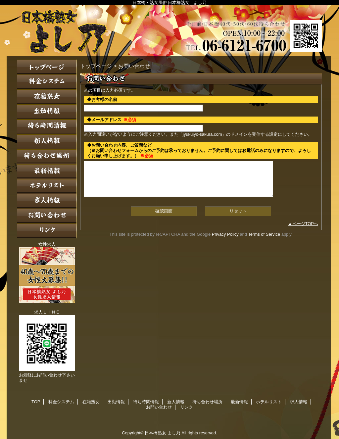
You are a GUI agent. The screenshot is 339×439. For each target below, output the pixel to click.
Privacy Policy (225, 234)
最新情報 (47, 171)
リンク (47, 230)
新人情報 (47, 141)
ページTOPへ (305, 223)
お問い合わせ (47, 216)
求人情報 (47, 201)
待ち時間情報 (47, 126)
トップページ (96, 66)
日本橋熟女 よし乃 (169, 30)
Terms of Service (264, 234)
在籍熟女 (47, 96)
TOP (47, 67)
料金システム (47, 81)
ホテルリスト (47, 186)
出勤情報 (47, 111)
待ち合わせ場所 (47, 156)
